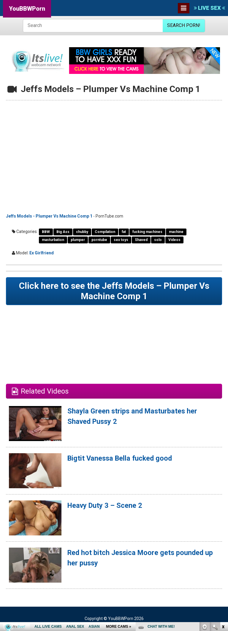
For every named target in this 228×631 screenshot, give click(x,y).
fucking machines (147, 232)
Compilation (105, 232)
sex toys (121, 240)
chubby (82, 232)
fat (124, 232)
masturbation (53, 240)
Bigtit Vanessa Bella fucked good (121, 459)
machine (176, 232)
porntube (99, 240)
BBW (46, 232)
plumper (78, 240)
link (223, 538)
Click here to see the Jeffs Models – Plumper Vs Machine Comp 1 (114, 291)
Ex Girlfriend (41, 253)
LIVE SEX (209, 8)
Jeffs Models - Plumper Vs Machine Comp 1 (49, 216)
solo (158, 240)
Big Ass (62, 232)
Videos (174, 240)
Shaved (141, 240)
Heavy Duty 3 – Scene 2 (105, 506)
